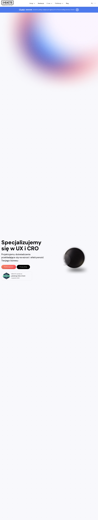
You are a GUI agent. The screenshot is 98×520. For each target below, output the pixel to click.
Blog (67, 3)
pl (92, 3)
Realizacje (41, 3)
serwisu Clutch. (70, 9)
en (95, 3)
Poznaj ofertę (23, 267)
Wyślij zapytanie (8, 267)
